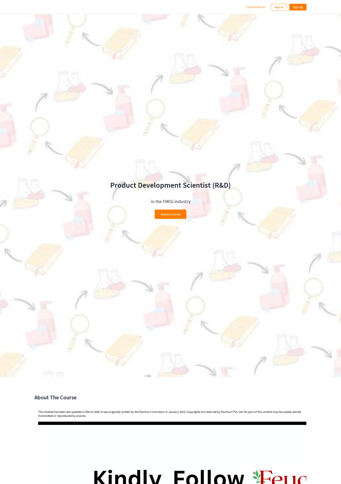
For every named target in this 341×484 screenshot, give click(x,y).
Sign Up (298, 7)
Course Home (255, 7)
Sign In (278, 7)
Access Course (170, 214)
